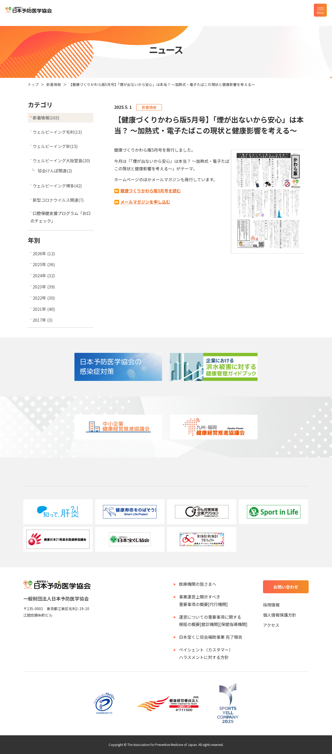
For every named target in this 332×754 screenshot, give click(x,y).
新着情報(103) (46, 118)
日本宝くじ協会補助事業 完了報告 (210, 637)
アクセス (271, 625)
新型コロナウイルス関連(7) (58, 200)
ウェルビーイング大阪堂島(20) (61, 160)
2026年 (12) (44, 253)
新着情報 (53, 84)
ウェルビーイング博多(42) (57, 186)
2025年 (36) (44, 264)
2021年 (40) (44, 309)
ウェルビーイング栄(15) (55, 146)
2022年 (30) (44, 298)
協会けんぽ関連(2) (55, 170)
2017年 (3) (43, 320)
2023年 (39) (44, 287)
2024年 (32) (44, 275)
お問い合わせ (285, 587)
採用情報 (271, 605)
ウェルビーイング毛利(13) (57, 132)
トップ (33, 84)
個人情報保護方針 (279, 615)
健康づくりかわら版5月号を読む (150, 190)
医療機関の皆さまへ (197, 584)
